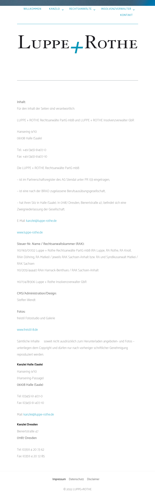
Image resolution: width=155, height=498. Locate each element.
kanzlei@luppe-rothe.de (41, 221)
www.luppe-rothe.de (30, 232)
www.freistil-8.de (27, 329)
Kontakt (126, 15)
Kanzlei (54, 9)
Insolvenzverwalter (116, 9)
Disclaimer (93, 479)
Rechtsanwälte (80, 9)
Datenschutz (76, 479)
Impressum (59, 479)
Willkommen (32, 9)
